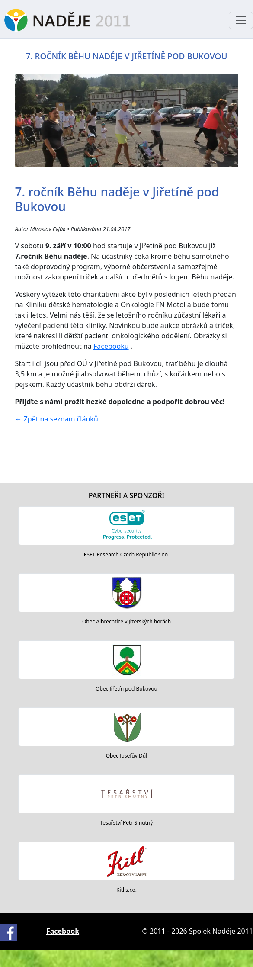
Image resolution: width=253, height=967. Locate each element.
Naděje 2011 (67, 20)
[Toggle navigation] (241, 20)
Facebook (62, 931)
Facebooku (111, 346)
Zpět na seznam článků (56, 419)
